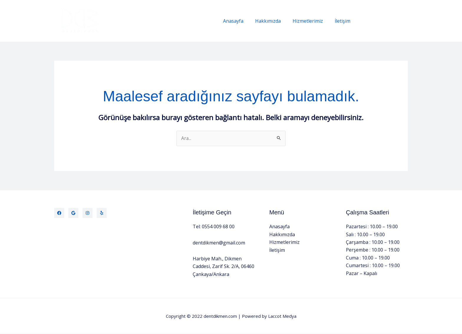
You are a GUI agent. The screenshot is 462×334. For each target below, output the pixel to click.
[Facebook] (59, 213)
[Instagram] (87, 213)
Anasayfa (241, 21)
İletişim (344, 21)
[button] (385, 21)
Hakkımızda (274, 21)
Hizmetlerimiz (311, 21)
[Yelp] (102, 213)
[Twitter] (73, 213)
